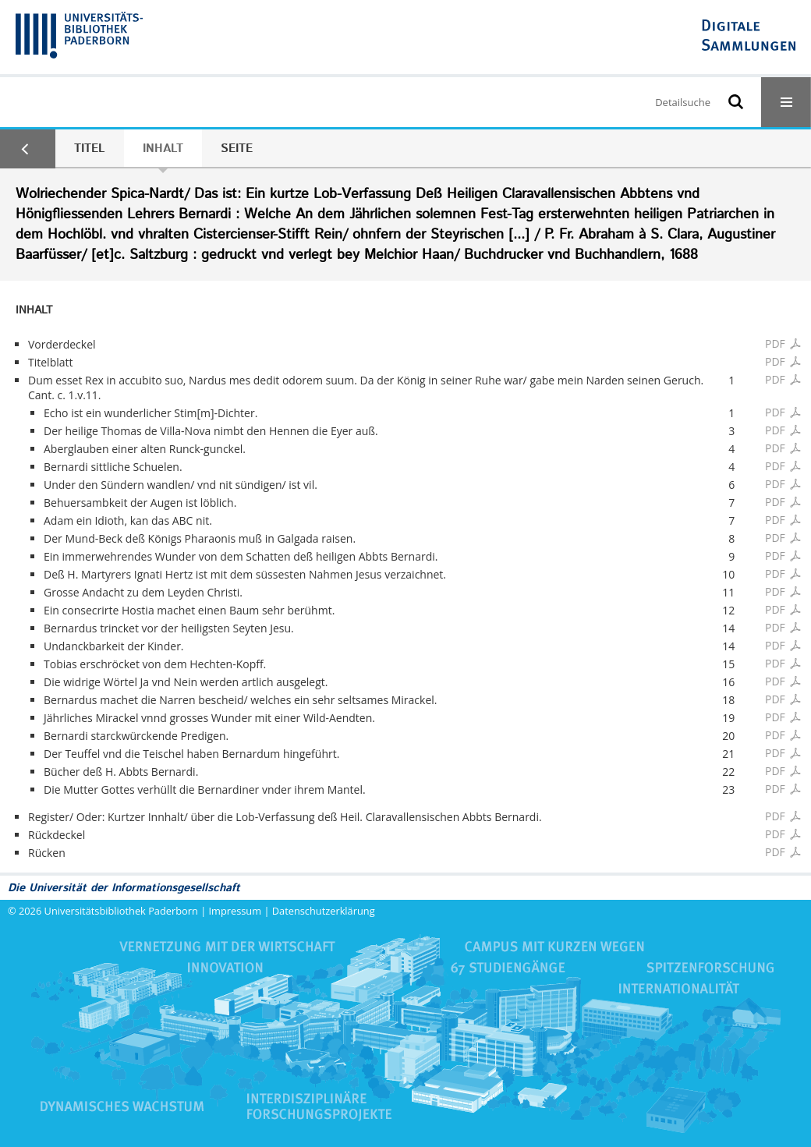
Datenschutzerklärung (323, 911)
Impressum (235, 911)
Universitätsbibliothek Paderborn (121, 911)
